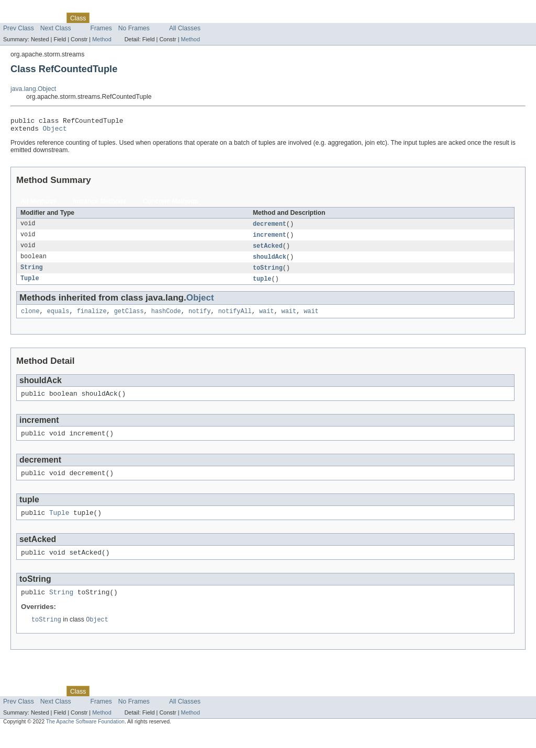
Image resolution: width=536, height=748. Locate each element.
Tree (119, 17)
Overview (16, 17)
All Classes (184, 28)
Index (179, 17)
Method (101, 39)
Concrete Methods (170, 204)
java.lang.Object (33, 89)
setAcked (268, 250)
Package (48, 17)
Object (55, 131)
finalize (92, 318)
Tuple (29, 285)
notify (199, 318)
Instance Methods (100, 204)
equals (58, 318)
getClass (129, 318)
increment (269, 239)
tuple (262, 285)
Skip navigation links (29, 9)
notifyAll (235, 318)
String (31, 273)
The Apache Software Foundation (85, 739)
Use (101, 17)
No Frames (134, 28)
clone (30, 318)
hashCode (166, 318)
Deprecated (148, 17)
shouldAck (269, 262)
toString (268, 273)
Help (199, 17)
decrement (269, 227)
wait (266, 318)
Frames (101, 28)
